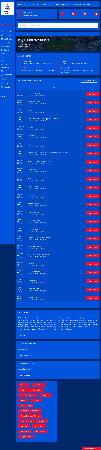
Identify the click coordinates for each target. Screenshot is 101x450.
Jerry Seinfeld (48, 438)
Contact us (45, 392)
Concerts (31, 407)
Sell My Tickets (46, 412)
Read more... (29, 342)
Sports (44, 407)
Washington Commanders (37, 417)
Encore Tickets (30, 356)
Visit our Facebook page (32, 362)
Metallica (31, 433)
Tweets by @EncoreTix (33, 376)
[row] (62, 98)
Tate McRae (46, 433)
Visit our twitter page (31, 382)
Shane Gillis (32, 438)
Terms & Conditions (35, 402)
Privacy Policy (43, 397)
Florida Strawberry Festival (37, 423)
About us (31, 392)
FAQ (29, 397)
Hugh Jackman (33, 443)
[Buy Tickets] (93, 98)
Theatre (31, 412)
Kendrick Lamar (33, 428)
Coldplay (50, 428)
